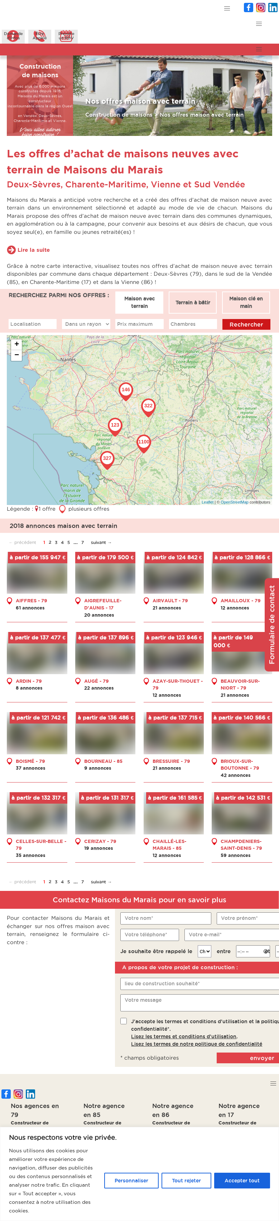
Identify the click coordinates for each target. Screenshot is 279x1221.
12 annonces (235, 607)
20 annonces (99, 614)
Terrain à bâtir (192, 302)
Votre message (143, 1000)
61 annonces (30, 607)
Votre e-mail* (205, 934)
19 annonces (98, 847)
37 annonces (30, 767)
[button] (227, 9)
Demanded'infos (13, 35)
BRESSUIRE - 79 (171, 761)
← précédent (22, 542)
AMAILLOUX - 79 (241, 600)
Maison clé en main (246, 302)
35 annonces (30, 855)
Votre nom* (139, 918)
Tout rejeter (186, 1180)
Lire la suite (34, 250)
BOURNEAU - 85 (103, 761)
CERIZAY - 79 (100, 841)
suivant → (101, 542)
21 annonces (167, 607)
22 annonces (99, 687)
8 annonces (29, 687)
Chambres (183, 324)
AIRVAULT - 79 (170, 600)
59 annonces (236, 855)
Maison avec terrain (139, 302)
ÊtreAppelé (40, 35)
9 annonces (97, 767)
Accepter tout (242, 1180)
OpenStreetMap (235, 502)
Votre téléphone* (146, 934)
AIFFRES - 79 (31, 600)
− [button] (16, 355)
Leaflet (207, 502)
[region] (139, 1174)
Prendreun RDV (66, 35)
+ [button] (16, 344)
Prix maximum (135, 324)
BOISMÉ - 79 (30, 761)
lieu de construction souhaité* (162, 983)
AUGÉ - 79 (96, 680)
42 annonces (236, 775)
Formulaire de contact (272, 625)
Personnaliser (131, 1180)
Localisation (25, 324)
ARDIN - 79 (29, 680)
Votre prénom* (239, 918)
